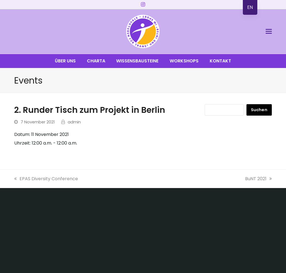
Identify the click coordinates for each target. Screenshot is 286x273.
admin (74, 122)
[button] (269, 31)
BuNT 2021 (258, 179)
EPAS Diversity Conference (46, 179)
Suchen (259, 110)
